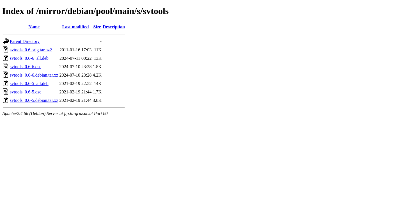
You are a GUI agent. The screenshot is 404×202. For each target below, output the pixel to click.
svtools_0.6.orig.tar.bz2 (31, 49)
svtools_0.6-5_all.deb (29, 83)
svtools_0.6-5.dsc (25, 91)
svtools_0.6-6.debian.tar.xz (34, 75)
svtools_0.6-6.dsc (25, 66)
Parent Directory (25, 41)
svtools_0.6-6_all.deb (29, 58)
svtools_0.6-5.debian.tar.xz (34, 100)
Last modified (75, 26)
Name (34, 26)
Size (97, 26)
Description (114, 26)
